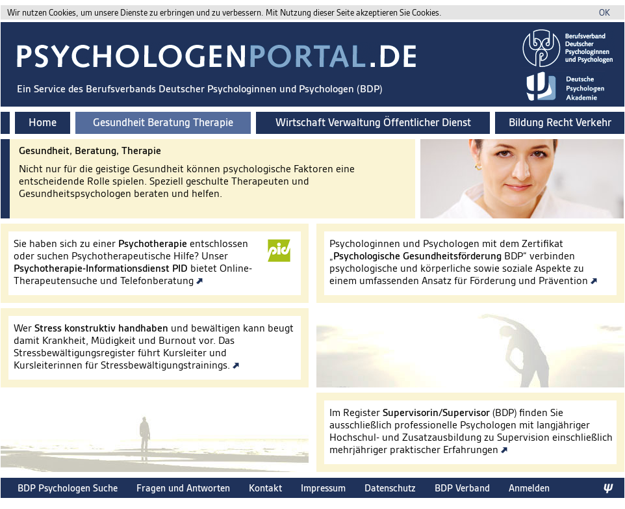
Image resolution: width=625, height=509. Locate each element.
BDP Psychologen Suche (68, 487)
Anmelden (529, 487)
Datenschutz (390, 487)
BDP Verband (462, 487)
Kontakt (265, 487)
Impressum (323, 487)
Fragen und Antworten (183, 487)
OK (604, 13)
